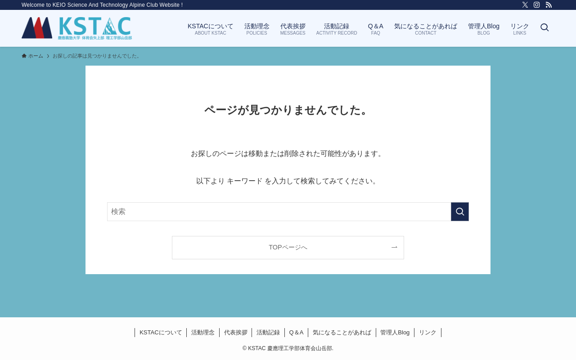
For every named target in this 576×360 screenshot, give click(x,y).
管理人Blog (395, 332)
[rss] (548, 5)
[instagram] (537, 5)
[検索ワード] (288, 211)
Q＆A (296, 332)
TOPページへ (288, 247)
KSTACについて (161, 332)
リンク (427, 332)
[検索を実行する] (460, 211)
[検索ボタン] (544, 28)
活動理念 (203, 332)
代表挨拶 (236, 332)
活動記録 (268, 332)
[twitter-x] (525, 5)
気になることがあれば (342, 332)
